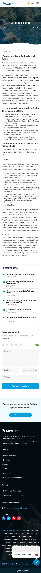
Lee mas (24, 443)
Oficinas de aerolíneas (12, 478)
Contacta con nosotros (20, 415)
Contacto (7, 473)
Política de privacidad (12, 491)
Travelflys (11, 564)
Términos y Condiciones (13, 495)
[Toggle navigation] (37, 3)
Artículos (7, 469)
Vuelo (5, 464)
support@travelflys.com (18, 508)
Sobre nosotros (9, 456)
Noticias (6, 460)
